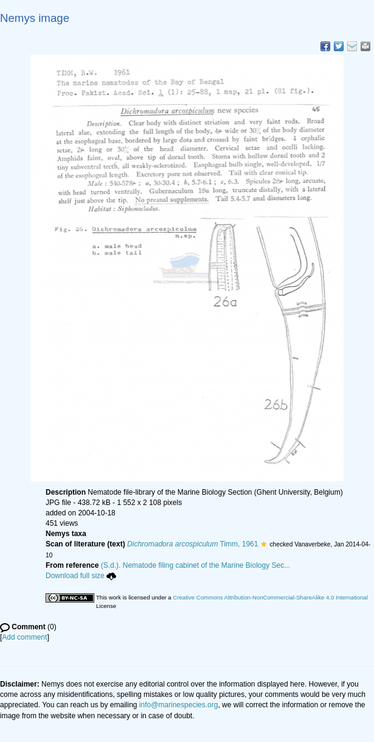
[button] (263, 544)
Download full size (81, 575)
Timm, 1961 (192, 544)
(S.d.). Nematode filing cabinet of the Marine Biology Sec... (196, 565)
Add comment (24, 637)
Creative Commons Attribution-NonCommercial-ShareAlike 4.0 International (270, 597)
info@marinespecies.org (178, 705)
